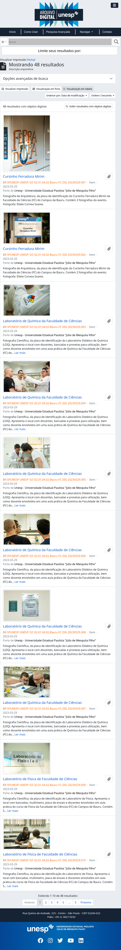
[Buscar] (60, 42)
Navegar (85, 31)
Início (12, 31)
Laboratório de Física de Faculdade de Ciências (40, 779)
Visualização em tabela (77, 88)
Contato (107, 31)
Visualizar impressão (15, 88)
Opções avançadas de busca (25, 78)
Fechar (31, 60)
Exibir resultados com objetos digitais (88, 106)
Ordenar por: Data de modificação (65, 95)
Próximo (86, 902)
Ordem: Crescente (101, 95)
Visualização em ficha (46, 88)
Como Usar (31, 31)
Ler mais (20, 353)
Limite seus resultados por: (59, 50)
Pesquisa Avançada (58, 31)
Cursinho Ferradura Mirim (23, 176)
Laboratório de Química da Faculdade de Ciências (42, 321)
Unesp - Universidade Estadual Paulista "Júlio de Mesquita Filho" (55, 190)
